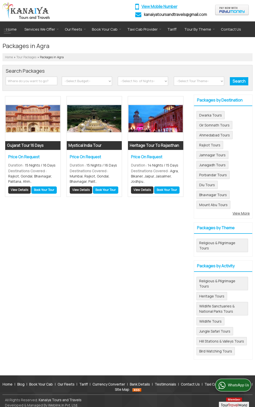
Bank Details (140, 379)
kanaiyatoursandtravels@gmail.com (175, 14)
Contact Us (231, 29)
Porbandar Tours (213, 175)
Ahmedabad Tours (214, 135)
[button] (159, 6)
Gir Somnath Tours (214, 125)
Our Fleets (75, 29)
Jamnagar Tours (212, 155)
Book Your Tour (44, 190)
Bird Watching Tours (215, 351)
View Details (19, 190)
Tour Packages (26, 57)
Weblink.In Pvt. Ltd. (63, 400)
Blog (20, 379)
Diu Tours (207, 184)
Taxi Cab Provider (144, 29)
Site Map (122, 384)
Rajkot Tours (209, 145)
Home (11, 29)
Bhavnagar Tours (213, 194)
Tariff (172, 29)
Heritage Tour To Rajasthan (154, 145)
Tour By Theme (199, 29)
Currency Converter (108, 379)
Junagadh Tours (212, 165)
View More (241, 213)
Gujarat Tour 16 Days (25, 145)
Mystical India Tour (84, 145)
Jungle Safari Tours (214, 331)
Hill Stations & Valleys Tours (221, 341)
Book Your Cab (106, 29)
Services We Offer (41, 29)
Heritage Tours (211, 296)
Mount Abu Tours (213, 204)
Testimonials (165, 379)
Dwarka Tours (210, 115)
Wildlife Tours (210, 321)
